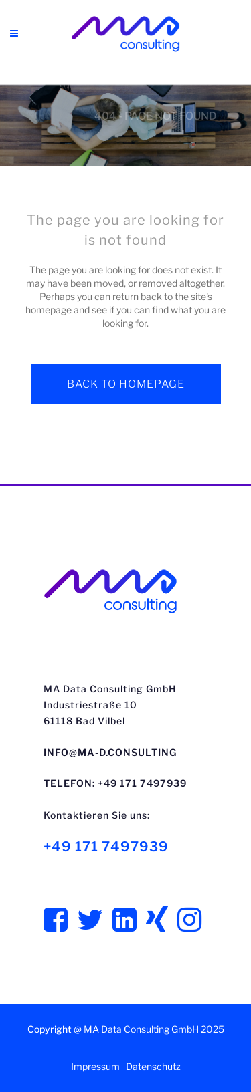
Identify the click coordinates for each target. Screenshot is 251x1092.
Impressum (95, 1066)
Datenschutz (153, 1066)
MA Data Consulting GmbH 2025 (154, 1029)
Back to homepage (126, 384)
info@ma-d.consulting (110, 752)
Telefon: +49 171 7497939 (115, 783)
